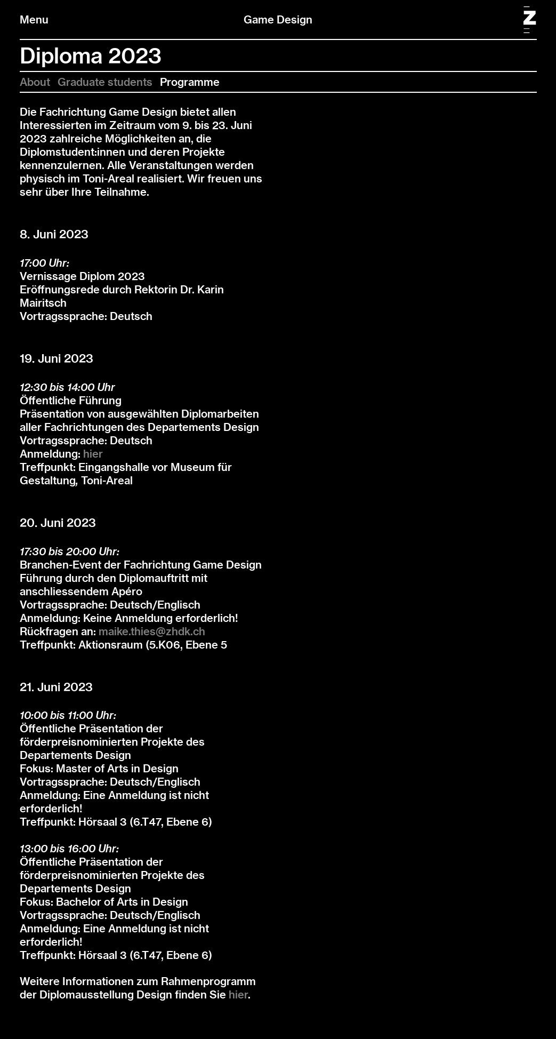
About (35, 82)
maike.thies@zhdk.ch (152, 631)
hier (93, 453)
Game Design (278, 19)
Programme (190, 82)
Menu (34, 19)
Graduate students (105, 82)
